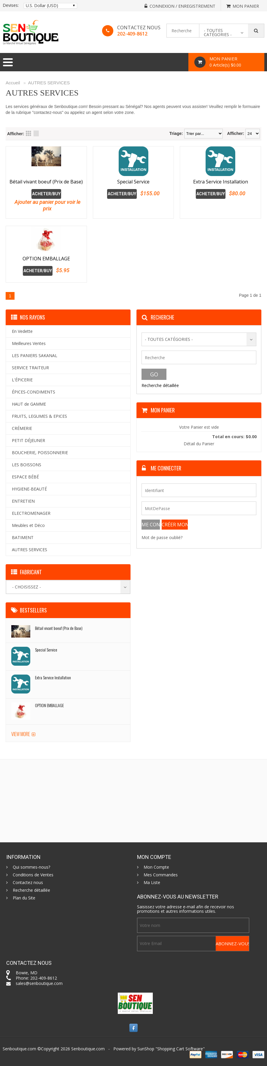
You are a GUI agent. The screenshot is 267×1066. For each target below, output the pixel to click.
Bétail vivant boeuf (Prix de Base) (46, 181)
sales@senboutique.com (39, 983)
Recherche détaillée (160, 385)
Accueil (13, 82)
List (36, 133)
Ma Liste (152, 882)
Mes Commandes (161, 875)
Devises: (11, 5)
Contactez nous (28, 882)
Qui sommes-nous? (31, 867)
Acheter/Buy (46, 193)
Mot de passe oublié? (162, 537)
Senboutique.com (88, 1049)
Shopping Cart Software (180, 1049)
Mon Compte (156, 867)
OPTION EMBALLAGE (46, 258)
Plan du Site (24, 898)
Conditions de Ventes (33, 875)
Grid (28, 133)
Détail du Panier (199, 443)
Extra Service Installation (220, 181)
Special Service (133, 181)
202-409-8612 (132, 33)
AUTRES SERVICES (49, 82)
